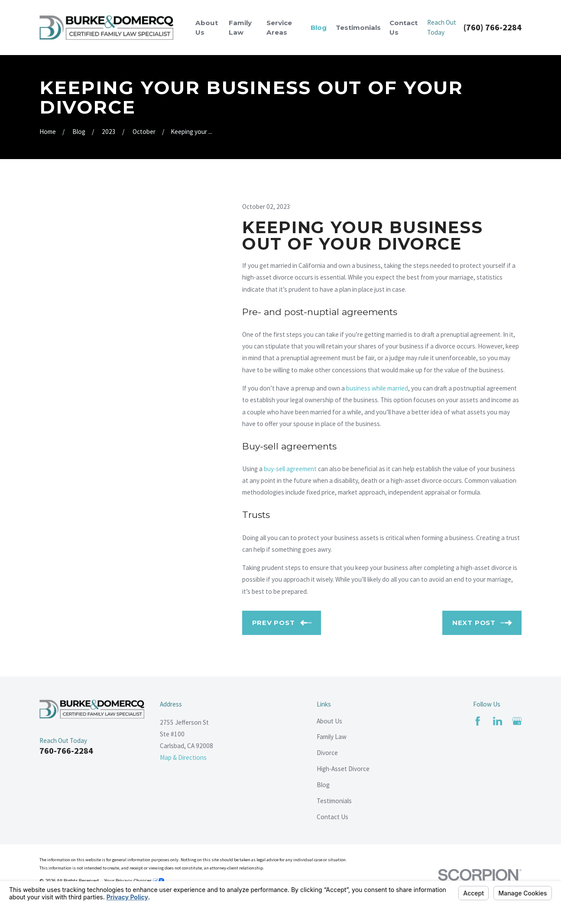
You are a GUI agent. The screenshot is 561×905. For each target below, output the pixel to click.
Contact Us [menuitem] (403, 27)
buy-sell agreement (290, 469)
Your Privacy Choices (134, 880)
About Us (329, 721)
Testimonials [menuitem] (358, 27)
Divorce (327, 753)
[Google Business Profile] (517, 721)
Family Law (332, 736)
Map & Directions (183, 757)
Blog (323, 785)
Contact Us (332, 817)
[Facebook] (477, 721)
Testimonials (334, 801)
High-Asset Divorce (343, 769)
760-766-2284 (66, 750)
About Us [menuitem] (206, 27)
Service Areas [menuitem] (279, 27)
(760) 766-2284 (493, 27)
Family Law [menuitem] (240, 27)
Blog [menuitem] (319, 27)
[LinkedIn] (497, 721)
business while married (377, 388)
